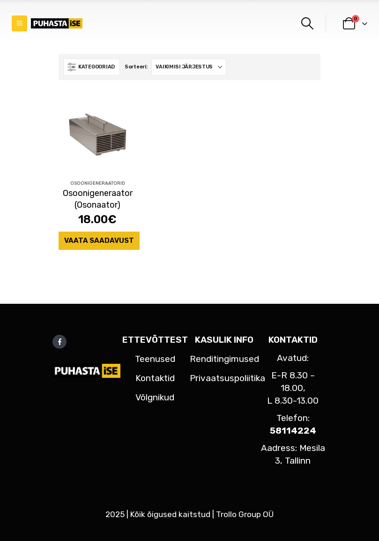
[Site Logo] (56, 23)
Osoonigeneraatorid (97, 183)
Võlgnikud (154, 397)
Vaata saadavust (99, 240)
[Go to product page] (97, 133)
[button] (19, 23)
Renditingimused (224, 358)
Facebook (59, 342)
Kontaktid (155, 378)
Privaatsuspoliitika (227, 378)
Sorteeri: (136, 67)
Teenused (155, 358)
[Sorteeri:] (188, 67)
